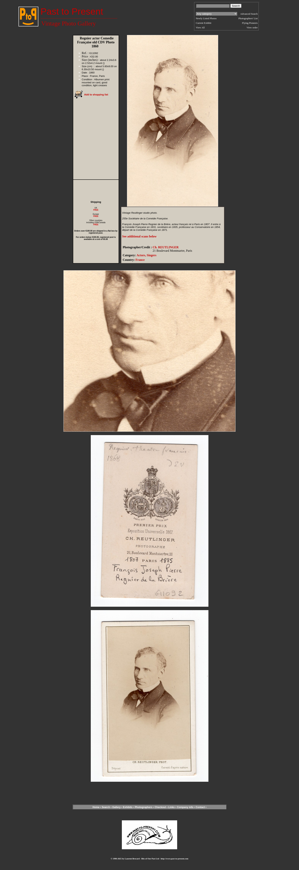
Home (95, 807)
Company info (185, 807)
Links (171, 807)
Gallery (116, 807)
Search (106, 807)
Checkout (160, 807)
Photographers (143, 807)
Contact (200, 807)
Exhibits (128, 807)
